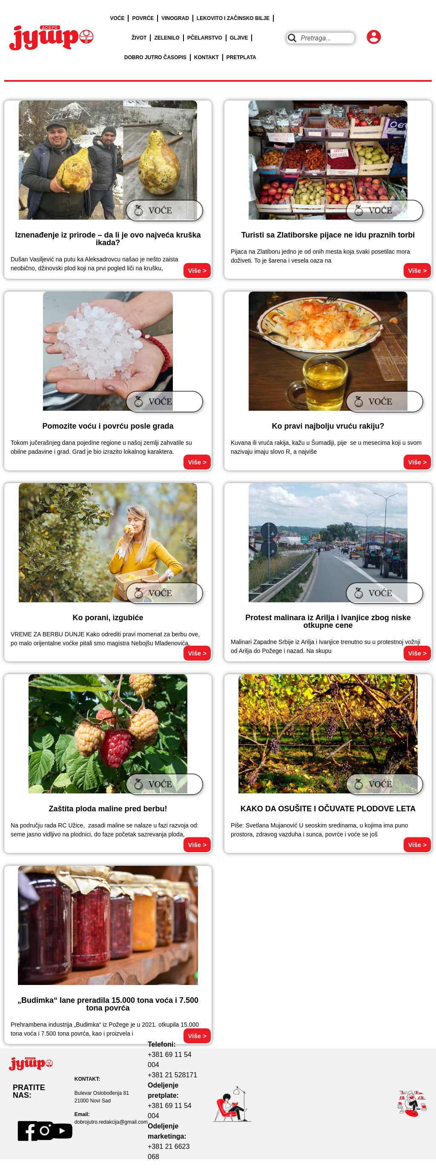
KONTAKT (206, 57)
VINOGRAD (175, 18)
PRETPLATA (241, 57)
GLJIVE (239, 38)
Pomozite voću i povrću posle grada (107, 426)
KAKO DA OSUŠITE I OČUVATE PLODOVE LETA (328, 808)
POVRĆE (143, 18)
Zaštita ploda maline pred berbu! (108, 808)
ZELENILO (166, 38)
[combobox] (321, 38)
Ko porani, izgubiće (107, 617)
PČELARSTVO (204, 38)
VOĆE (117, 18)
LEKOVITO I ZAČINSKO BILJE (233, 18)
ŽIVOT (139, 38)
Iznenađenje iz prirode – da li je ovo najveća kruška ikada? (108, 239)
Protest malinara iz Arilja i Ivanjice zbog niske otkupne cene (327, 621)
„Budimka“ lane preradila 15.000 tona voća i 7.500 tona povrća (107, 1004)
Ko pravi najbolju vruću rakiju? (328, 426)
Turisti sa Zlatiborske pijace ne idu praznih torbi (328, 235)
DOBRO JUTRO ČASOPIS (155, 57)
